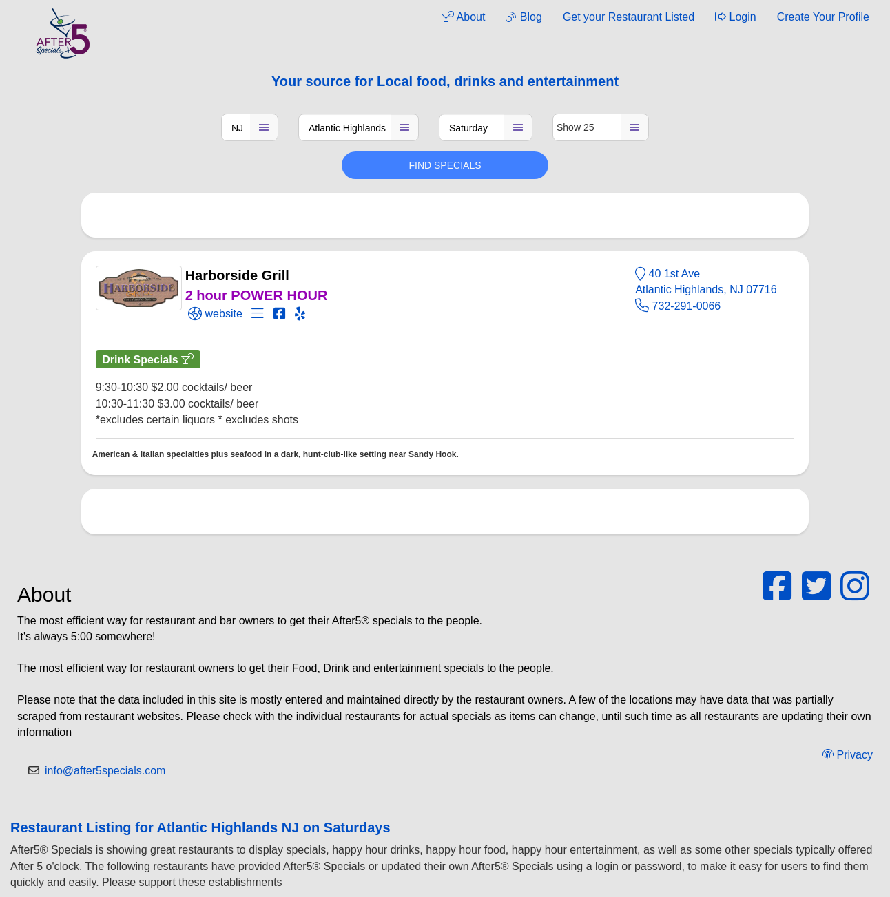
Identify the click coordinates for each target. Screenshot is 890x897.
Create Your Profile (823, 17)
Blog (523, 17)
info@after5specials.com (105, 771)
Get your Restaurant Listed (628, 17)
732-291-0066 (678, 306)
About (463, 17)
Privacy (847, 755)
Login (735, 17)
